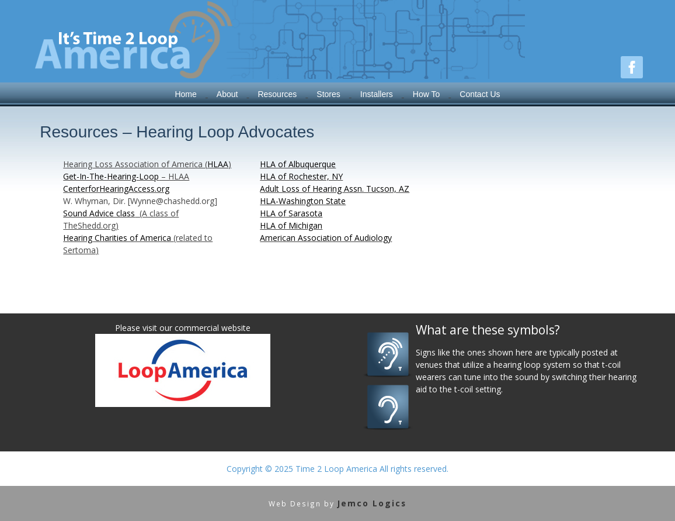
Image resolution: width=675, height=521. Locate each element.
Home (185, 94)
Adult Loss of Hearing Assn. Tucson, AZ (334, 188)
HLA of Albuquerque (298, 164)
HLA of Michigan (291, 225)
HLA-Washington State (303, 200)
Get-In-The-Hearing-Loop (111, 176)
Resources (277, 94)
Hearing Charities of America (118, 237)
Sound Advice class (99, 213)
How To (426, 94)
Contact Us (480, 94)
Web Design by (337, 503)
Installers (376, 94)
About (227, 94)
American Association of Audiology (326, 237)
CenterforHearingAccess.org (116, 188)
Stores (328, 94)
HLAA (217, 164)
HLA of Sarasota (291, 213)
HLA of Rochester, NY (301, 176)
